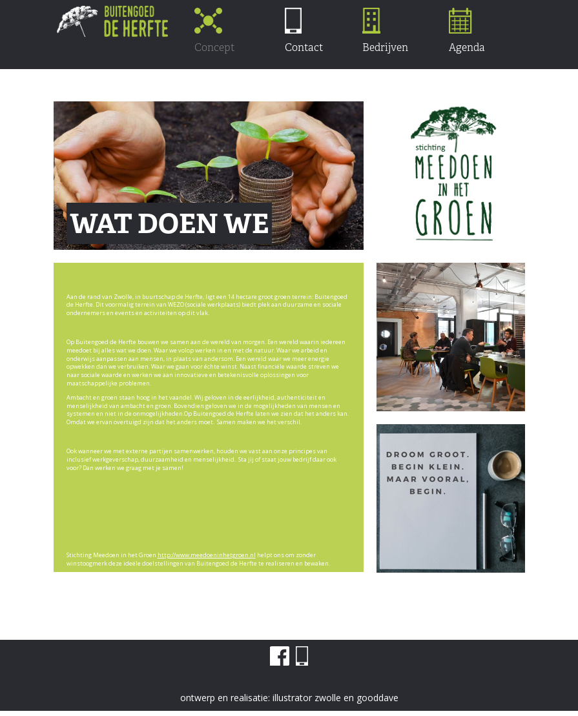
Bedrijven (385, 31)
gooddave (377, 697)
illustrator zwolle (307, 697)
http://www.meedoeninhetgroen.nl (207, 555)
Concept (214, 31)
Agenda (467, 31)
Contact (304, 31)
